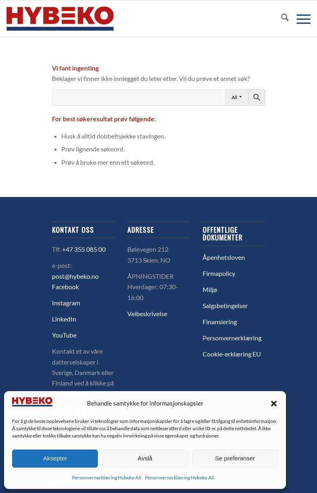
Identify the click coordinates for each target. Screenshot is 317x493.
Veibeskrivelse (147, 313)
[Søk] (281, 18)
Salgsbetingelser (225, 305)
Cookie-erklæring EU (232, 354)
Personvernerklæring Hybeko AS (106, 477)
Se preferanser (235, 458)
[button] (274, 404)
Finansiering (220, 321)
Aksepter (55, 458)
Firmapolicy (219, 273)
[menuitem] (281, 18)
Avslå (145, 458)
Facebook (65, 286)
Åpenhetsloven (224, 257)
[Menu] (299, 18)
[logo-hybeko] (74, 18)
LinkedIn (64, 319)
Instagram (66, 303)
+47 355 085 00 (84, 249)
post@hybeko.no (75, 276)
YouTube (64, 335)
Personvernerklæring (232, 338)
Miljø (210, 289)
